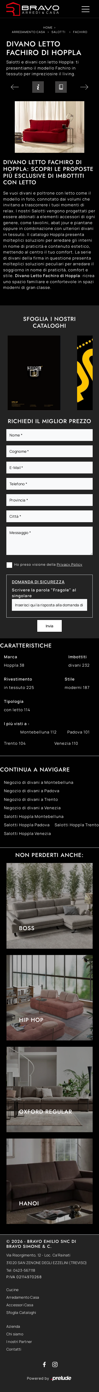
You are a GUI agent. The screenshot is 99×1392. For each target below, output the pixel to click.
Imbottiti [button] (77, 657)
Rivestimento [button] (18, 679)
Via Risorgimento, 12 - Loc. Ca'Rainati (38, 1255)
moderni (77, 687)
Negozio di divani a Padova (31, 791)
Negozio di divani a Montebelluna (38, 782)
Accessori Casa (19, 1304)
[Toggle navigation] (85, 9)
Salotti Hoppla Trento (77, 825)
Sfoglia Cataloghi (21, 1312)
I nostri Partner (19, 1341)
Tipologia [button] (14, 701)
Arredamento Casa (28, 32)
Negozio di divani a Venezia (32, 808)
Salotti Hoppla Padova (27, 825)
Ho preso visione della (48, 564)
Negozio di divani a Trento (31, 799)
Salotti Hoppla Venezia (27, 833)
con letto (17, 710)
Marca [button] (10, 657)
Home (48, 27)
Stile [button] (70, 679)
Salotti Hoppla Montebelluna (34, 816)
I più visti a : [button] (17, 723)
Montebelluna (38, 732)
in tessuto (19, 687)
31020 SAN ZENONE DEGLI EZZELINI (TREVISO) (46, 1262)
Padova (78, 732)
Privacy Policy (69, 564)
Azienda (13, 1326)
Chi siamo (14, 1333)
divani (79, 665)
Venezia (66, 743)
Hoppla (14, 665)
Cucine (12, 1289)
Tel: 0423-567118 (20, 1270)
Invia (49, 625)
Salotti (58, 32)
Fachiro (80, 32)
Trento (15, 743)
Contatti (13, 1349)
